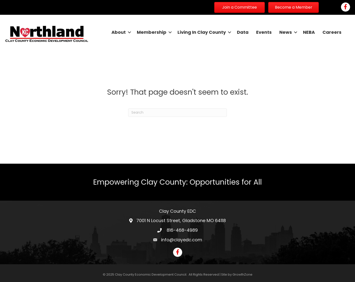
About (118, 32)
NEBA (309, 32)
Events (264, 32)
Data (242, 32)
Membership (151, 32)
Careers (331, 32)
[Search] (177, 112)
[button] (239, 7)
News (285, 32)
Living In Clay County (202, 32)
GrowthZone (242, 274)
